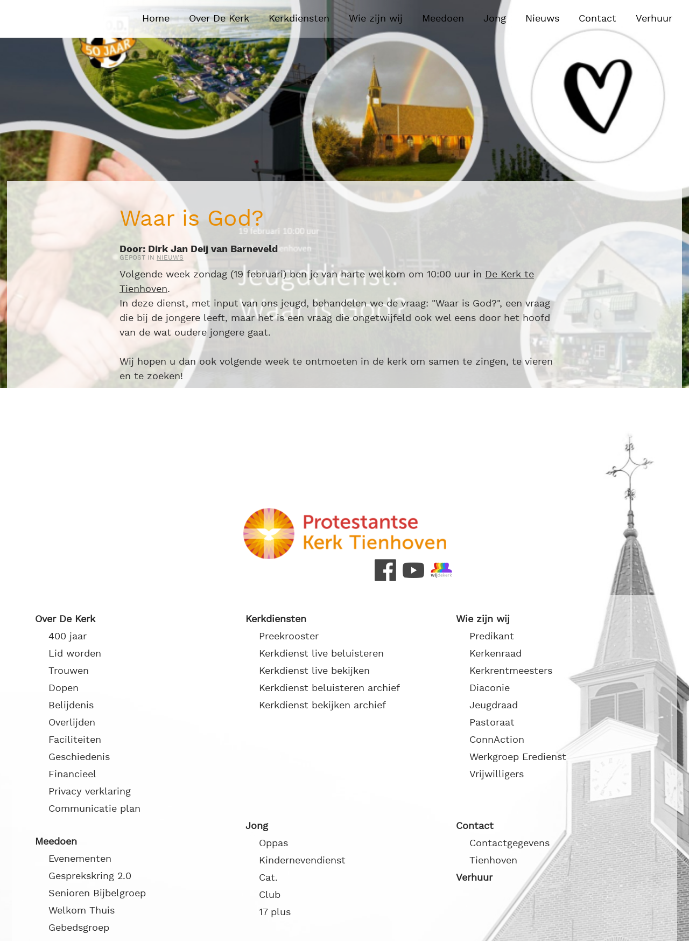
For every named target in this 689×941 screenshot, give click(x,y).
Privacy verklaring (89, 791)
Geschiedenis (79, 757)
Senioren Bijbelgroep (97, 893)
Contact (597, 18)
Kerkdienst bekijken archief (322, 705)
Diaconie (489, 688)
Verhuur (654, 18)
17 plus (275, 912)
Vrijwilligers (496, 774)
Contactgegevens (509, 843)
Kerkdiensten (299, 18)
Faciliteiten (74, 740)
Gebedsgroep (78, 928)
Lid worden (74, 653)
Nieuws (542, 18)
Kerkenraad (495, 653)
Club (269, 895)
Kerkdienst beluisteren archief (329, 688)
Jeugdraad (493, 705)
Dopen (63, 688)
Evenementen (79, 859)
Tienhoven (493, 860)
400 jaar (67, 636)
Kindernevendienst (302, 860)
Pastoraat (492, 722)
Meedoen (443, 18)
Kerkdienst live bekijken (314, 671)
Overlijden (71, 722)
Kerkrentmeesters (510, 671)
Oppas (273, 843)
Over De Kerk (219, 18)
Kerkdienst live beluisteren (321, 653)
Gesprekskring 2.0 (89, 876)
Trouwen (68, 671)
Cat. (268, 878)
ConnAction (496, 740)
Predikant (491, 636)
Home (156, 18)
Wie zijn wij (376, 18)
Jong (494, 18)
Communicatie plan (94, 809)
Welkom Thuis (81, 910)
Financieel (72, 774)
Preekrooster (289, 636)
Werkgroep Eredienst (517, 757)
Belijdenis (71, 705)
